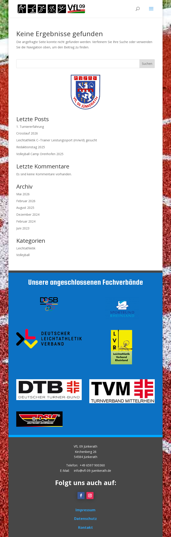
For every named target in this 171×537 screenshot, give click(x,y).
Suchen (147, 63)
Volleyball (23, 255)
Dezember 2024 (27, 214)
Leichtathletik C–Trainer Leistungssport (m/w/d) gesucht (56, 140)
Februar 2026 (25, 201)
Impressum (85, 509)
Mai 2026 (23, 194)
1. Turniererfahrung (30, 126)
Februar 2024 (25, 221)
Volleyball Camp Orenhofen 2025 (39, 154)
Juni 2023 (22, 228)
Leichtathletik (25, 248)
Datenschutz (85, 518)
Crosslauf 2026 (27, 133)
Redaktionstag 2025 (30, 147)
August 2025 (25, 207)
